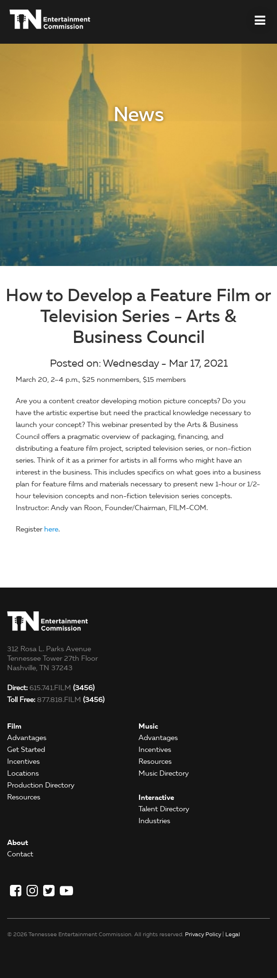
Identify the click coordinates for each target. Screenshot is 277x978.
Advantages (26, 737)
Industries (154, 821)
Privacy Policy (203, 934)
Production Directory (40, 785)
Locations (23, 773)
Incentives (23, 761)
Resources (23, 797)
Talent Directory (163, 809)
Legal (232, 934)
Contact (20, 854)
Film (14, 726)
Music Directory (163, 773)
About (17, 842)
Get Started (26, 749)
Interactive (156, 797)
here (51, 529)
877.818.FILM (55, 699)
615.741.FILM (50, 688)
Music (148, 726)
